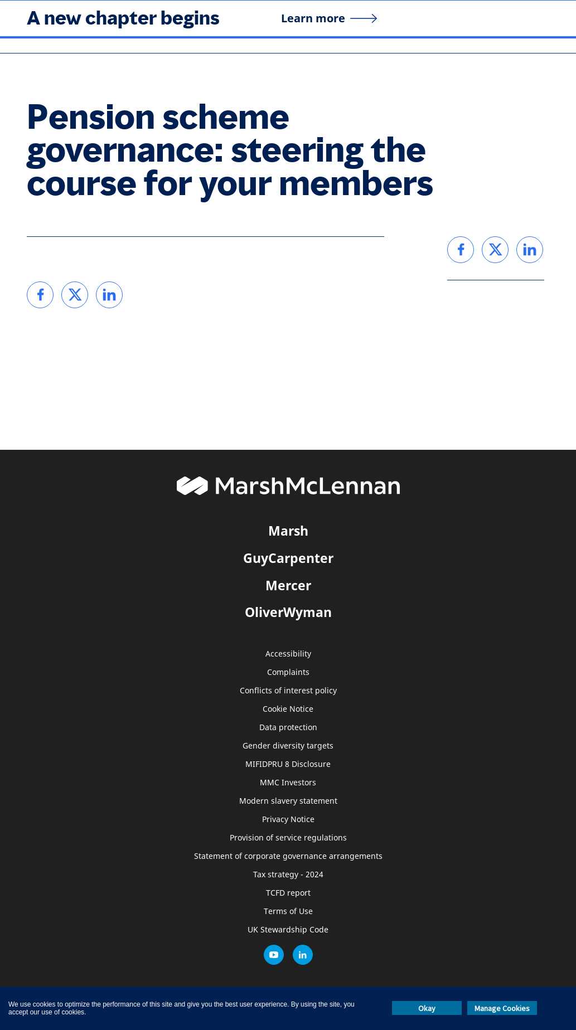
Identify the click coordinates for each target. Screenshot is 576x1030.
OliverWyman (288, 612)
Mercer (288, 585)
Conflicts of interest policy (288, 691)
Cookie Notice (288, 709)
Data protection (288, 727)
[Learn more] (329, 18)
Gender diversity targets (288, 746)
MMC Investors (288, 783)
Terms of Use (288, 911)
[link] (40, 295)
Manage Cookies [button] (502, 1008)
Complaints (288, 672)
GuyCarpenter (288, 558)
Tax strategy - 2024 (288, 875)
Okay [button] (426, 1008)
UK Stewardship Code (288, 930)
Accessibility (288, 654)
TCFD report (288, 893)
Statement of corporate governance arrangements (288, 856)
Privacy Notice (288, 819)
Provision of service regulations (288, 838)
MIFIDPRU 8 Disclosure (288, 764)
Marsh (288, 531)
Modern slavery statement (288, 801)
